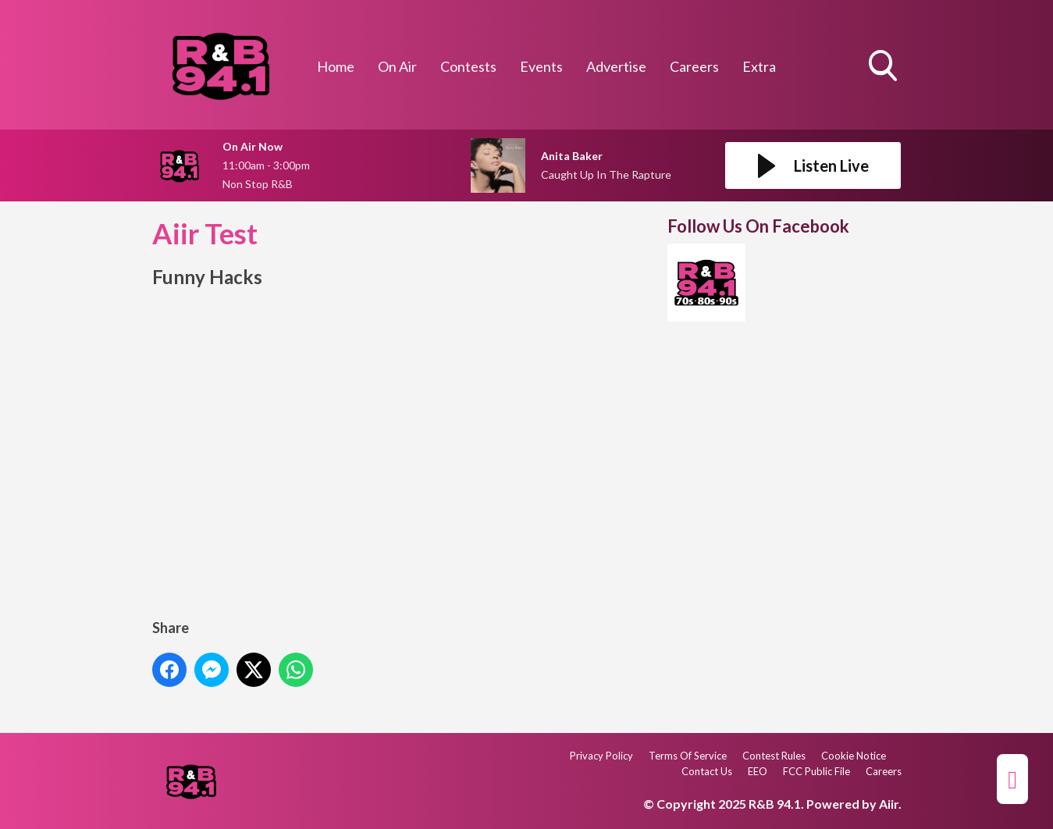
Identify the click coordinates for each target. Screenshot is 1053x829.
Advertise (616, 66)
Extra (759, 66)
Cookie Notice (853, 755)
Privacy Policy (601, 755)
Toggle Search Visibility (884, 67)
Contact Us (706, 771)
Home (335, 66)
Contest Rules (774, 755)
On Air (397, 66)
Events (541, 66)
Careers (694, 66)
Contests (468, 66)
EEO (757, 771)
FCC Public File (816, 771)
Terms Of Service (688, 755)
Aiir (888, 803)
